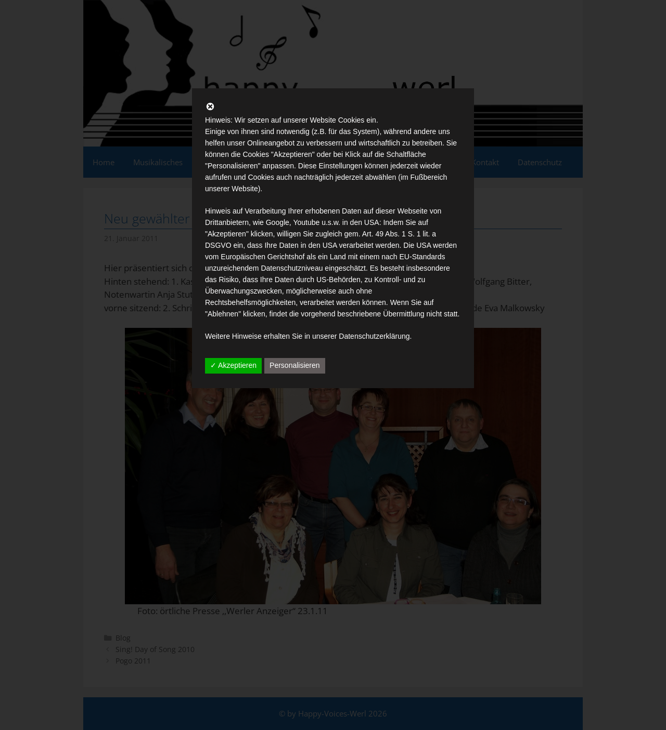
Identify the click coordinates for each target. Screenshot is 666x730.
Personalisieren (295, 365)
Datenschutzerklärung (374, 336)
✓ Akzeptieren (233, 365)
